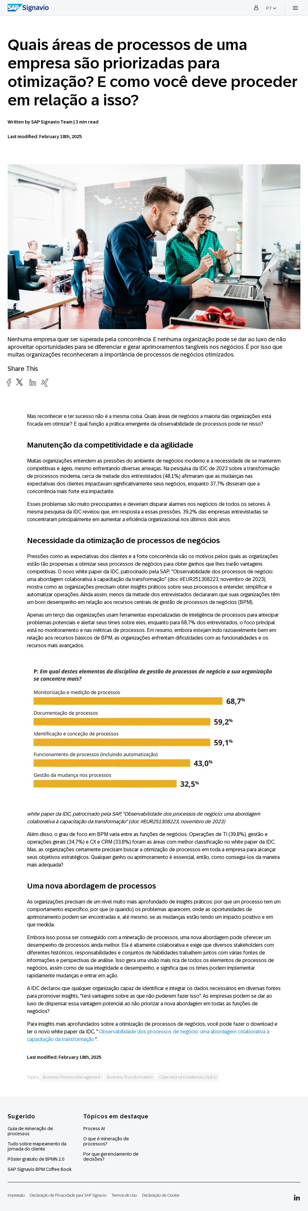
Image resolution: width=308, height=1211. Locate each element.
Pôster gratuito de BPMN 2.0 (36, 1159)
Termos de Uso (124, 1195)
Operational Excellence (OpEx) (187, 1077)
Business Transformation (130, 1077)
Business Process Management (71, 1077)
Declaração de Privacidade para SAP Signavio (68, 1195)
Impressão (16, 1195)
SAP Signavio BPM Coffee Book (40, 1169)
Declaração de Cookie (160, 1195)
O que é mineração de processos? (106, 1141)
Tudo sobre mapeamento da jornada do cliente (37, 1146)
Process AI (94, 1128)
